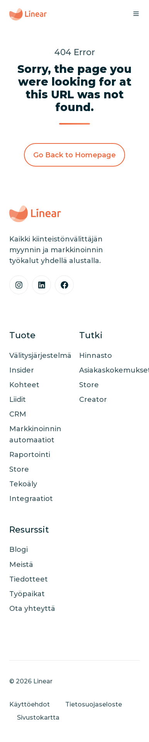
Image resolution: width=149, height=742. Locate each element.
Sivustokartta (38, 717)
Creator (93, 399)
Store (19, 469)
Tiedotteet (28, 579)
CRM (17, 414)
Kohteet (24, 385)
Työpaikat (27, 594)
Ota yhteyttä (32, 608)
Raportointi (29, 454)
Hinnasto (95, 355)
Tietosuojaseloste (93, 704)
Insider (21, 370)
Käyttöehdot (29, 704)
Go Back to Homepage (74, 155)
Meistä (21, 564)
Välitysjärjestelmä (40, 355)
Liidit (17, 399)
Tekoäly (23, 484)
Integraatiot (31, 498)
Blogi (18, 549)
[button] (136, 13)
